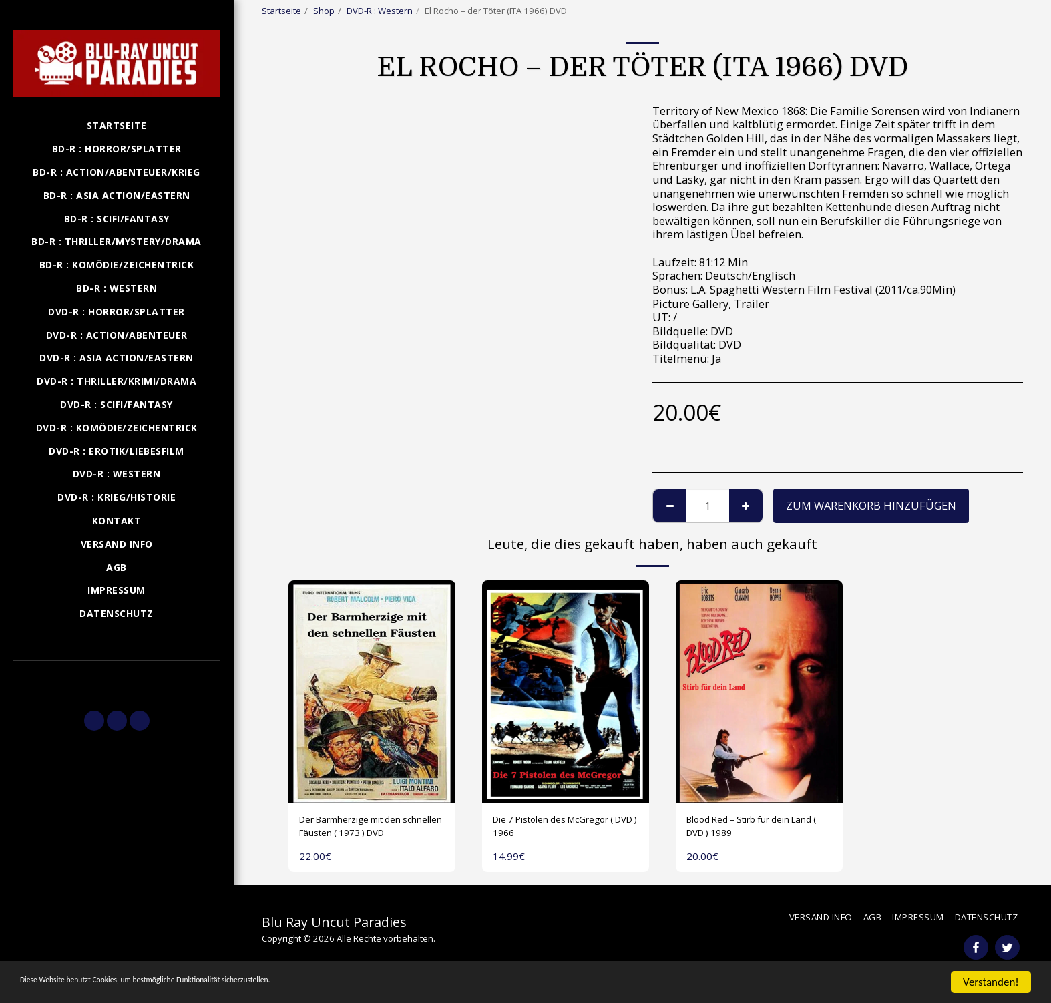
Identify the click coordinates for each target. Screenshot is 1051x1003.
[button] (116, 679)
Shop (324, 11)
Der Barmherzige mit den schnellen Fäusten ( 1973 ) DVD (365, 830)
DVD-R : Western (380, 11)
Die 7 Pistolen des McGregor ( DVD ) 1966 (565, 829)
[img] (371, 691)
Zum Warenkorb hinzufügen (871, 505)
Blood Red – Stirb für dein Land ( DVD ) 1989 (752, 829)
